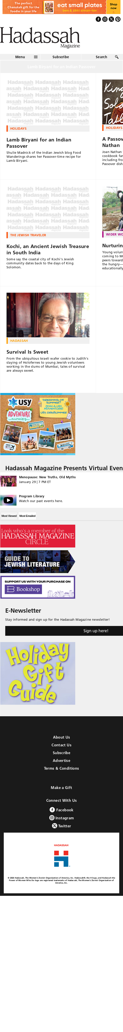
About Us (61, 737)
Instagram (61, 817)
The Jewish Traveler (28, 235)
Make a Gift (61, 787)
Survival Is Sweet (27, 352)
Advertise (61, 760)
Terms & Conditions (61, 768)
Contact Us (62, 745)
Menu (20, 57)
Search (101, 57)
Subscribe (60, 57)
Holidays (18, 128)
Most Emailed (27, 515)
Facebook (61, 809)
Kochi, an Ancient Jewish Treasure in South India (47, 249)
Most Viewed (9, 515)
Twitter (61, 825)
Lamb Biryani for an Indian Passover (38, 143)
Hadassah (19, 341)
